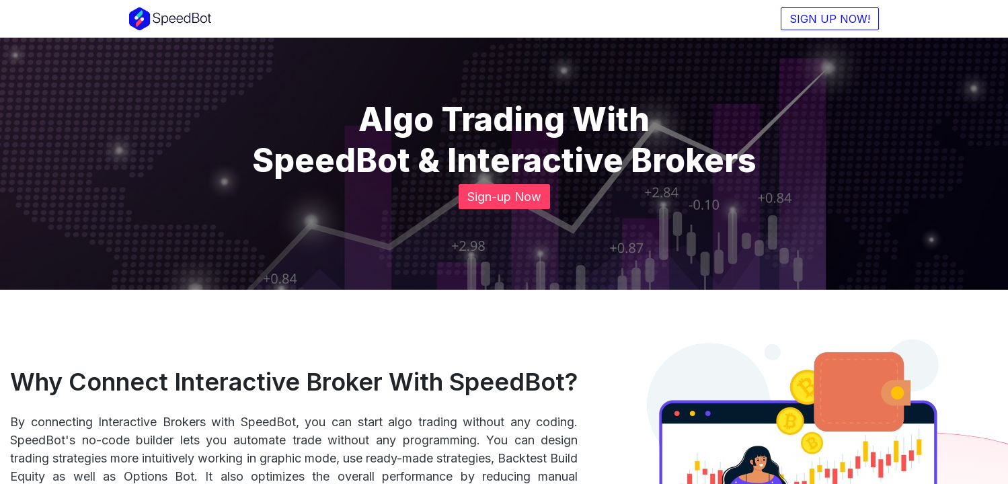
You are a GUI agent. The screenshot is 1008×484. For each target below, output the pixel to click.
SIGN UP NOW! (828, 19)
